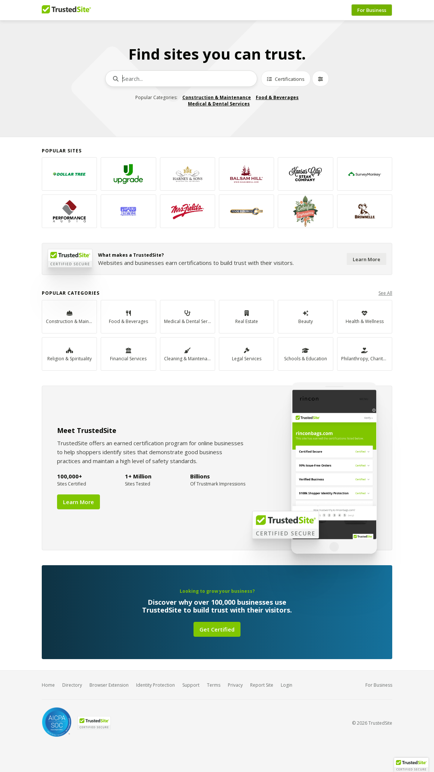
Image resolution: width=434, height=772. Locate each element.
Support (190, 685)
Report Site (261, 685)
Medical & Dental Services (219, 104)
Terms (213, 685)
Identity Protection (155, 685)
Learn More (366, 259)
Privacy (235, 685)
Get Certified (217, 629)
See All (385, 293)
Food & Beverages (277, 97)
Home (48, 685)
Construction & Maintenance (216, 97)
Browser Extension (109, 685)
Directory (72, 685)
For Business (371, 10)
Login (286, 685)
